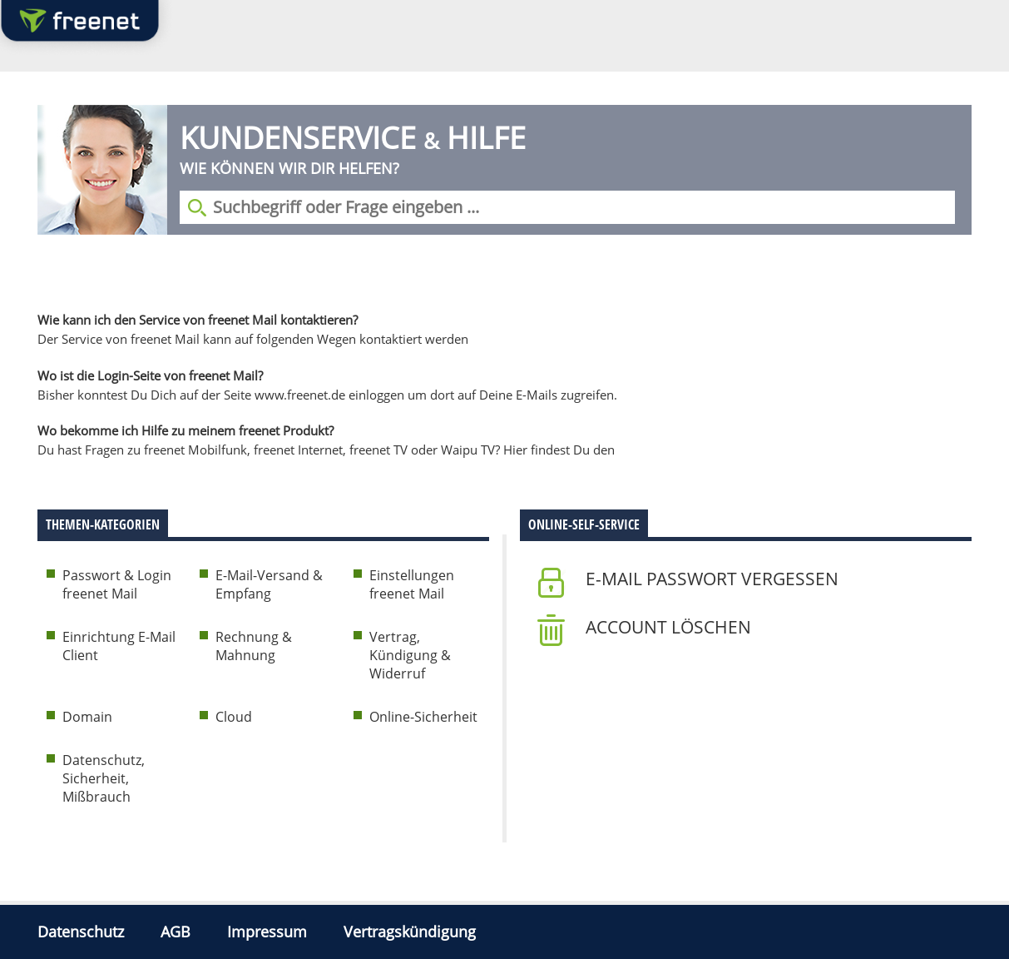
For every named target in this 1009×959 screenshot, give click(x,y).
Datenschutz (80, 932)
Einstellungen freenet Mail (411, 584)
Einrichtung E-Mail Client (119, 646)
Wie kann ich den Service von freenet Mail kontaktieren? (197, 319)
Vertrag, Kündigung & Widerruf (410, 655)
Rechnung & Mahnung (253, 646)
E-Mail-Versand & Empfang (269, 584)
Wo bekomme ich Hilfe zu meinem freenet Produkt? (185, 430)
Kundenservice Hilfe (353, 137)
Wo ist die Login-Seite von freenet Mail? (150, 375)
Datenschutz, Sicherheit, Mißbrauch (103, 778)
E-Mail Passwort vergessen (712, 578)
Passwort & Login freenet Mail (116, 584)
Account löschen (668, 627)
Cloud (233, 717)
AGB (175, 932)
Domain (87, 717)
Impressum (267, 932)
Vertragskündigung (410, 932)
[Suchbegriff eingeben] (568, 207)
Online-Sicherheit (423, 717)
